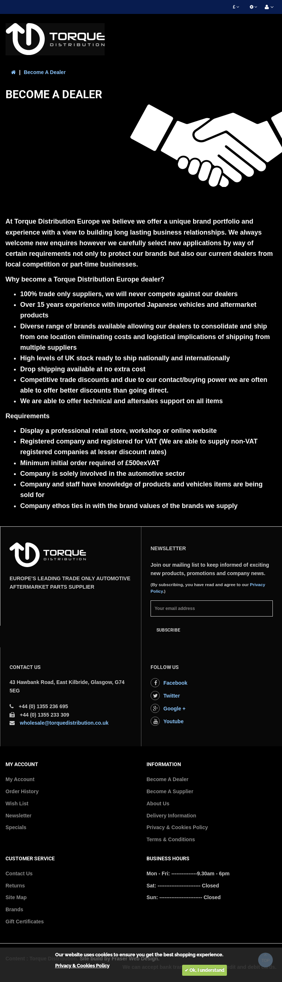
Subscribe (168, 630)
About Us (158, 803)
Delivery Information (171, 816)
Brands (14, 909)
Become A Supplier (170, 791)
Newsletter (19, 816)
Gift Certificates (25, 921)
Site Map (16, 897)
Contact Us (19, 873)
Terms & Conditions (171, 839)
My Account (20, 779)
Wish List (17, 803)
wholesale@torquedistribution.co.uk (64, 723)
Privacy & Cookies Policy (177, 827)
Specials (16, 827)
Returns (15, 886)
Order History (22, 791)
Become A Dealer (45, 72)
